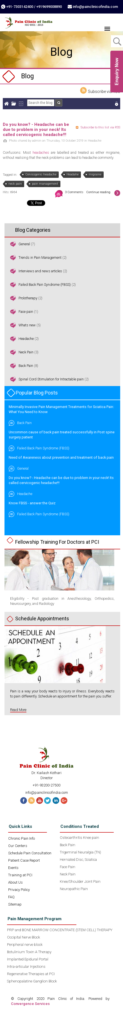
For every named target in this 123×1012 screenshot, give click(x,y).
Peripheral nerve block (24, 944)
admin (36, 140)
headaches (41, 152)
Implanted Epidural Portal (27, 959)
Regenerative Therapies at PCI (31, 974)
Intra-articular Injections (26, 966)
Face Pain (67, 867)
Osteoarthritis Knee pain (79, 837)
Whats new (27, 325)
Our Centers (17, 846)
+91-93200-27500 (46, 785)
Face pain (26, 311)
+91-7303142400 (19, 7)
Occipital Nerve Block (23, 937)
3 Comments (74, 192)
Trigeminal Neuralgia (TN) (80, 852)
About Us (15, 882)
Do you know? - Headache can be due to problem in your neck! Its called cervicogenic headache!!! (36, 129)
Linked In (56, 800)
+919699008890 (49, 7)
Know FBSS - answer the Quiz (32, 503)
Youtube (39, 800)
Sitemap (15, 904)
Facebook (23, 800)
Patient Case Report (24, 860)
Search (58, 102)
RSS (31, 800)
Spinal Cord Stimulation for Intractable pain (52, 379)
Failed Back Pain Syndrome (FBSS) (45, 284)
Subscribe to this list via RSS (100, 127)
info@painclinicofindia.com (95, 7)
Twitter (48, 800)
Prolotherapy (28, 298)
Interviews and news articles (40, 271)
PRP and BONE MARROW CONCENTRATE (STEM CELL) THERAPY (59, 930)
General (24, 244)
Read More (18, 710)
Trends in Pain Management (40, 257)
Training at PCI (20, 875)
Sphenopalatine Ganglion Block (32, 981)
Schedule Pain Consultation (29, 853)
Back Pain (26, 366)
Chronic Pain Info (21, 838)
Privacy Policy (19, 890)
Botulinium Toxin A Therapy (29, 952)
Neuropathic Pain (74, 889)
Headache (94, 140)
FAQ (11, 897)
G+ (65, 800)
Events (13, 868)
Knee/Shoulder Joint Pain (80, 881)
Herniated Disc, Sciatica (78, 859)
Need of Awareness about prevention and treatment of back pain (61, 457)
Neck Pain (26, 352)
